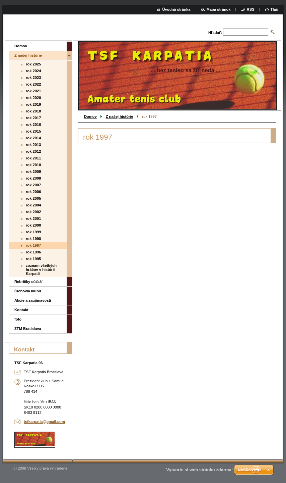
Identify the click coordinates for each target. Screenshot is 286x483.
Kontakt (21, 310)
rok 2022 (33, 84)
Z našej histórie (119, 116)
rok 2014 (33, 138)
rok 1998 (33, 239)
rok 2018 (33, 111)
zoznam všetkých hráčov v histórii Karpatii (41, 269)
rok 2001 (33, 218)
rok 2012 (33, 151)
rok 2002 (33, 212)
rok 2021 (33, 91)
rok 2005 (33, 198)
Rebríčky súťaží (28, 282)
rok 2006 (33, 192)
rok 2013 (33, 145)
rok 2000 (33, 225)
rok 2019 (33, 104)
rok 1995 (33, 259)
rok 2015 (33, 131)
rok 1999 (33, 232)
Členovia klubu (27, 291)
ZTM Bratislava (27, 329)
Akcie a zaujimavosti (32, 300)
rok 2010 (33, 165)
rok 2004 (33, 205)
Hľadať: (215, 33)
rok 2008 (33, 178)
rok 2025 (33, 64)
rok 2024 (33, 71)
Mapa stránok (218, 9)
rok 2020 (33, 98)
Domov (90, 116)
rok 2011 (33, 158)
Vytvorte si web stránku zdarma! (199, 469)
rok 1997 (33, 245)
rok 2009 (33, 172)
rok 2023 (33, 78)
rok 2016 (33, 125)
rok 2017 (33, 118)
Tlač (274, 9)
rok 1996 (33, 252)
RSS (251, 9)
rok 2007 (33, 185)
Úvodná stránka (176, 9)
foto (17, 319)
